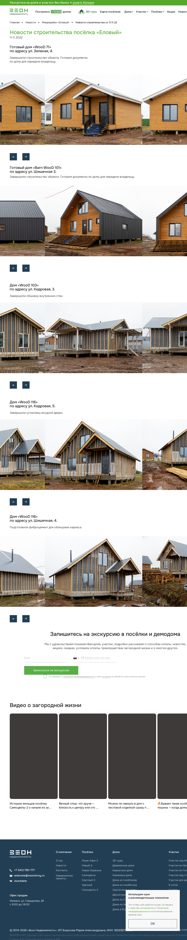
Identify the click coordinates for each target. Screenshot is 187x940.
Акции (171, 12)
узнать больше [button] (83, 3)
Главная (14, 22)
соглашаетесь (147, 908)
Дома (127, 12)
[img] (20, 854)
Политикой (162, 908)
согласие (106, 676)
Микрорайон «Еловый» (55, 22)
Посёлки (156, 12)
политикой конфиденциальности (79, 676)
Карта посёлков (110, 12)
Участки (141, 12)
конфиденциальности (139, 911)
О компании (64, 852)
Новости (31, 22)
